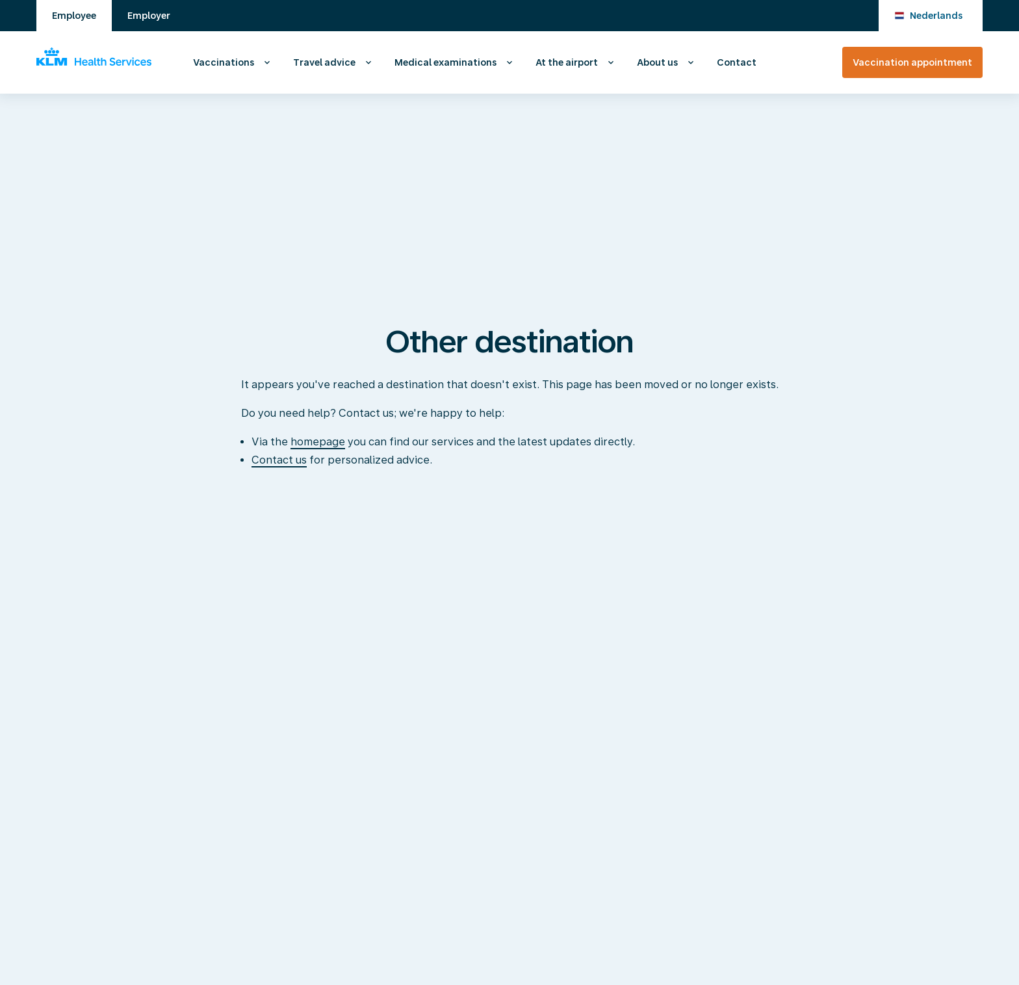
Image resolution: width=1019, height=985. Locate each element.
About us (657, 62)
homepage (317, 442)
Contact (736, 62)
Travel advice (324, 62)
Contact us (279, 460)
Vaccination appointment (912, 62)
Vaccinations (223, 62)
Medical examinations (445, 62)
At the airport (566, 62)
